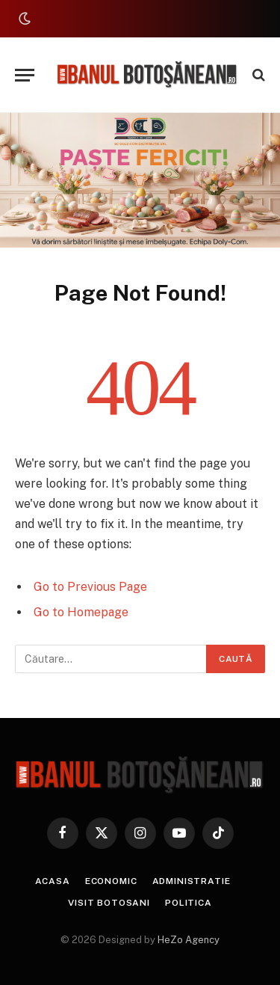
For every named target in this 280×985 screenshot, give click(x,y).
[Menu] (24, 75)
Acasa (52, 881)
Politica (188, 902)
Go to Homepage (81, 612)
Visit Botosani (109, 902)
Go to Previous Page (90, 587)
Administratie (191, 881)
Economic (111, 881)
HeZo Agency (189, 939)
